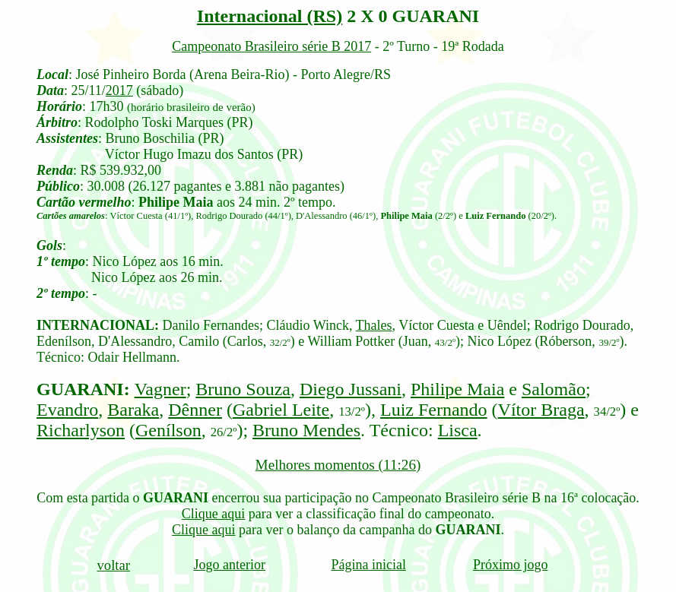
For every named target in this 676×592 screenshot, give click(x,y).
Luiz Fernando (433, 409)
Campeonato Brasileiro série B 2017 (271, 46)
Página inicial (368, 564)
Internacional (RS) (269, 16)
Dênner (195, 409)
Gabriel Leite (281, 409)
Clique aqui (214, 513)
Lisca (458, 430)
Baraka (133, 409)
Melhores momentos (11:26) (338, 465)
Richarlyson (80, 430)
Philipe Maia (457, 389)
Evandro (67, 409)
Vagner (160, 389)
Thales (374, 325)
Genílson (168, 430)
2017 (119, 90)
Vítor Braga (541, 409)
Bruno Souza (242, 389)
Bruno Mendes (306, 430)
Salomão (554, 389)
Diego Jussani (350, 389)
